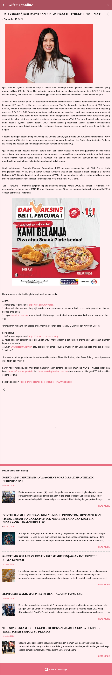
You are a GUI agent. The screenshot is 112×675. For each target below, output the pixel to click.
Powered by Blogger (56, 669)
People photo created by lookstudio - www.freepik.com (46, 382)
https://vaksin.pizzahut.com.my (43, 336)
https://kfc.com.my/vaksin (41, 305)
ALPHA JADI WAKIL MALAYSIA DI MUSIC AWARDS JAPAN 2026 (42, 594)
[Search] (108, 5)
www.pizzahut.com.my (21, 347)
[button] (108, 14)
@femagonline (21, 5)
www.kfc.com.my (19, 315)
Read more (104, 506)
